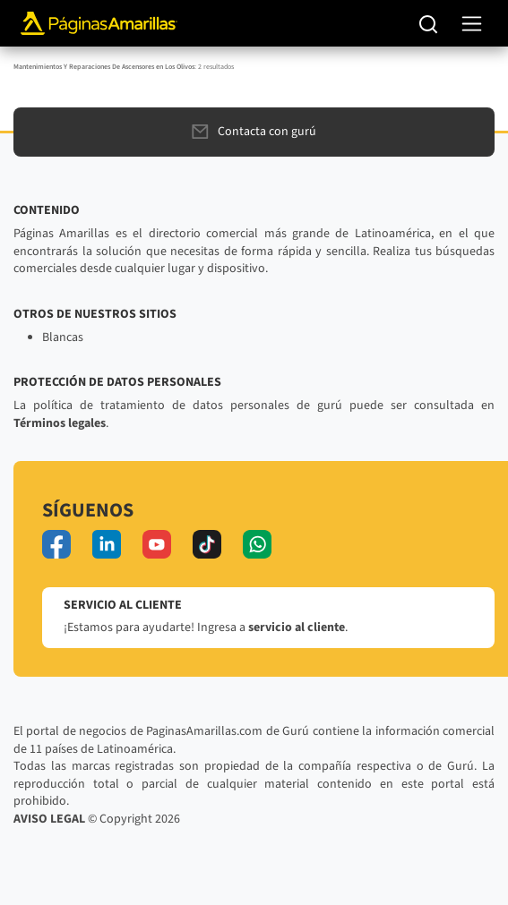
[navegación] (472, 23)
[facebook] (56, 544)
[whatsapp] (257, 544)
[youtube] (156, 544)
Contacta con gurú (254, 132)
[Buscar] (429, 23)
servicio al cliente (296, 627)
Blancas (62, 337)
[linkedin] (106, 544)
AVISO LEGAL (49, 819)
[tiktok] (207, 544)
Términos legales (59, 423)
